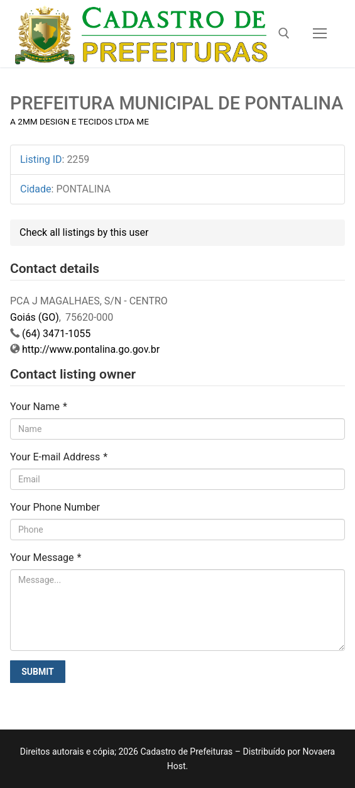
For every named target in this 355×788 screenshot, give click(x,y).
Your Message (45, 557)
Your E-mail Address (58, 457)
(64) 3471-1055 (56, 334)
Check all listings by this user (83, 232)
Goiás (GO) (34, 317)
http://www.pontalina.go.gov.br (91, 349)
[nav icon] (320, 34)
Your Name (38, 407)
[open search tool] (284, 33)
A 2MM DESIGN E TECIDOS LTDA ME (79, 121)
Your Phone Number (55, 507)
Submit (37, 672)
